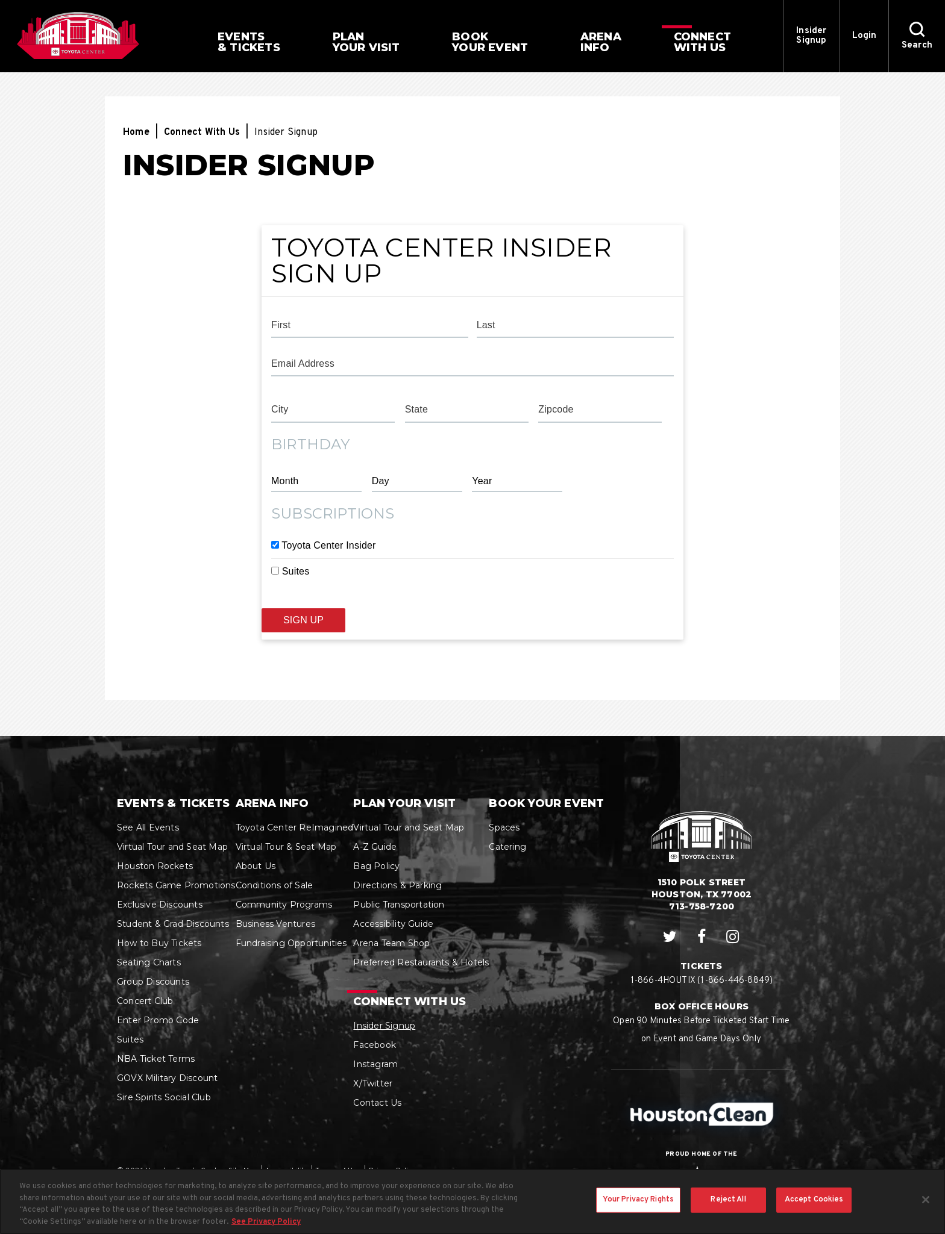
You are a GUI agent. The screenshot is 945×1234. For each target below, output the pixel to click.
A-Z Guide (375, 846)
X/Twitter (372, 1083)
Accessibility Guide (393, 923)
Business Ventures (275, 923)
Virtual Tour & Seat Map (286, 846)
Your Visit (366, 42)
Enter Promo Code (158, 1020)
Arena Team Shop (391, 943)
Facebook (374, 1044)
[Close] (925, 1212)
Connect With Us (202, 132)
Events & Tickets (173, 803)
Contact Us (377, 1102)
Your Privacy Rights (638, 1212)
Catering (507, 846)
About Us (256, 866)
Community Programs (284, 904)
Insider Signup (811, 35)
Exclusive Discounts (159, 904)
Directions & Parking (397, 885)
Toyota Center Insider (328, 545)
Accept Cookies (814, 1212)
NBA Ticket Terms (156, 1058)
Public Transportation (398, 904)
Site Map (243, 1171)
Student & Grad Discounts (173, 923)
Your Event (490, 42)
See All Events (148, 827)
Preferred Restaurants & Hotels (421, 962)
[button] (916, 36)
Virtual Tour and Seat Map (172, 846)
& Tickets (249, 42)
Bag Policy (376, 866)
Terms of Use (337, 1171)
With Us (702, 42)
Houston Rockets (155, 866)
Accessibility (286, 1171)
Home (136, 132)
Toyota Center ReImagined (295, 827)
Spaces (504, 827)
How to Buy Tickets (159, 943)
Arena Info (272, 803)
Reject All (728, 1212)
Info (600, 42)
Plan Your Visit (404, 803)
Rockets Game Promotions (176, 885)
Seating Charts (149, 962)
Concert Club (145, 1001)
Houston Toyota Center (78, 35)
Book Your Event (546, 803)
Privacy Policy (392, 1171)
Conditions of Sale (274, 885)
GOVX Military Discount (167, 1078)
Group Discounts (153, 981)
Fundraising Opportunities (291, 943)
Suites (296, 571)
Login (864, 36)
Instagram (375, 1064)
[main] (472, 404)
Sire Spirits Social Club (164, 1097)
